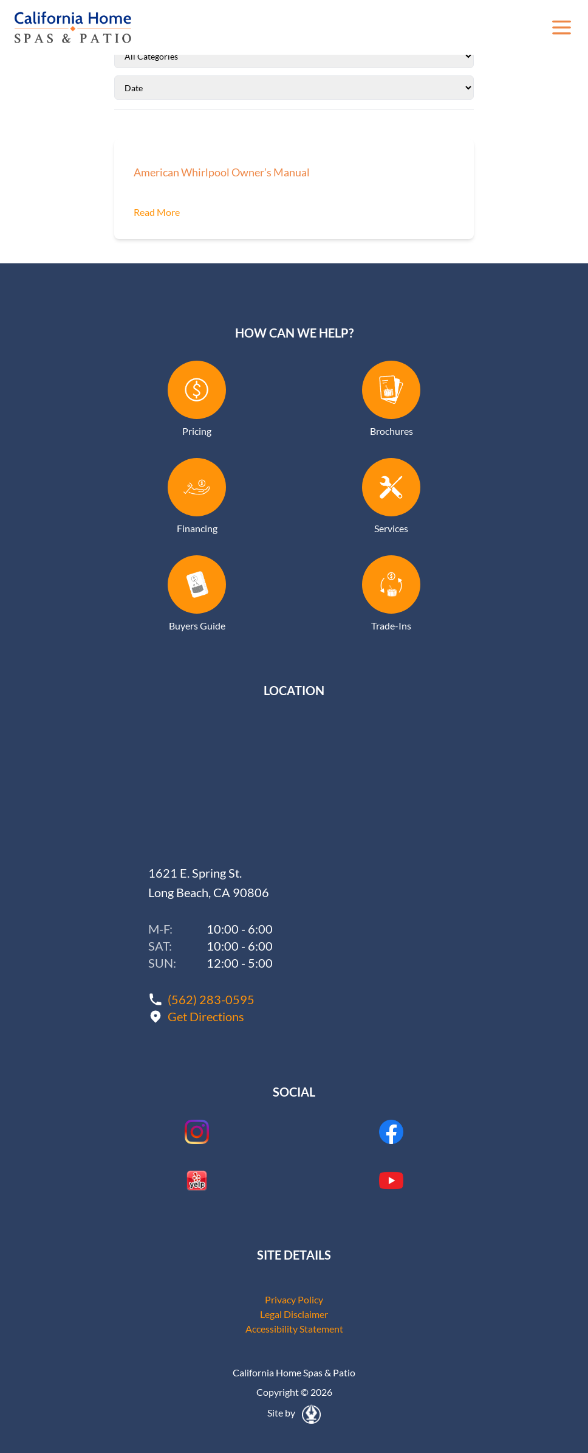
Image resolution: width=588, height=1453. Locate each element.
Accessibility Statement (294, 1328)
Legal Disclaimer (294, 1314)
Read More (157, 212)
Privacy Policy (294, 1299)
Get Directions (206, 1016)
